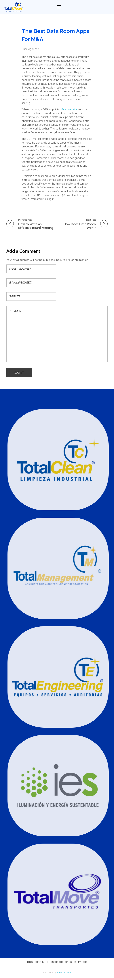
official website (68, 109)
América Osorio (64, 972)
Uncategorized (30, 49)
